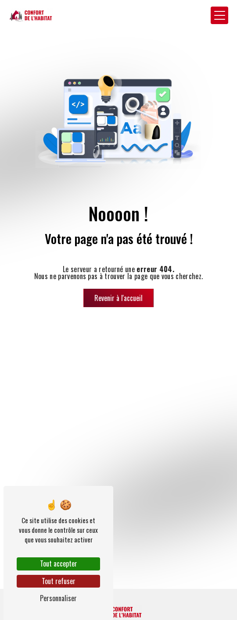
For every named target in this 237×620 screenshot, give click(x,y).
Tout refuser (58, 581)
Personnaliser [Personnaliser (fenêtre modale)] (58, 598)
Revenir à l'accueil (118, 298)
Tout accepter (58, 563)
